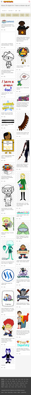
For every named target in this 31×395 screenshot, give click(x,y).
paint (22, 15)
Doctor (26, 383)
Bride (11, 383)
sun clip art (15, 15)
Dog (24, 381)
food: (2, 386)
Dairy (9, 386)
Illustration (3, 365)
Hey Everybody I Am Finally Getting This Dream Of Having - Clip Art (7, 209)
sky (27, 15)
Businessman (22, 383)
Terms (6, 392)
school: (3, 384)
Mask (6, 383)
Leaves (13, 379)
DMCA (19, 392)
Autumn (9, 379)
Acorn (6, 379)
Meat (25, 386)
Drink (16, 386)
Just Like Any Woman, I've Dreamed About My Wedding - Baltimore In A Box (7, 177)
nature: (2, 379)
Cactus (16, 379)
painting (8, 15)
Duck (27, 381)
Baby (9, 383)
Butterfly (13, 381)
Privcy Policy (10, 392)
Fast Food (19, 386)
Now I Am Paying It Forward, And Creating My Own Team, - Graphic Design (23, 281)
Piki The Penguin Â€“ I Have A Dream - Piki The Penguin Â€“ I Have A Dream (22, 237)
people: (3, 383)
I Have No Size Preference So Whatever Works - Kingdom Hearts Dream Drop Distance (22, 165)
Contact (15, 392)
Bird (10, 381)
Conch (19, 379)
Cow (22, 381)
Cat (16, 381)
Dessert (12, 386)
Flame (27, 379)
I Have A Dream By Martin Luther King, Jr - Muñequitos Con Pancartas (7, 157)
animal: (3, 381)
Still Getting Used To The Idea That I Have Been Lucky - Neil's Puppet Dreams (22, 204)
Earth (22, 379)
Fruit (22, 386)
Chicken (19, 381)
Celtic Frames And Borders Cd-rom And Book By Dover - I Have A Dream (8, 26)
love (3, 15)
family (14, 383)
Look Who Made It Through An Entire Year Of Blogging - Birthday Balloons (23, 350)
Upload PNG (23, 392)
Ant (6, 381)
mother (17, 383)
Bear (8, 381)
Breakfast (6, 386)
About (2, 392)
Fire (24, 379)
